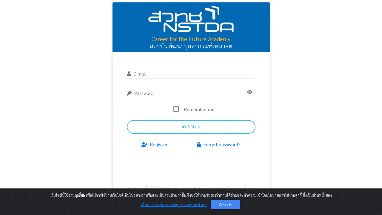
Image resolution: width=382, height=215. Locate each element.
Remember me (199, 109)
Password (140, 93)
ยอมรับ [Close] (225, 205)
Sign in (191, 126)
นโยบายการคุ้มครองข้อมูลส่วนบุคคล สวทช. (174, 204)
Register (154, 144)
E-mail (136, 73)
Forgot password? (219, 144)
